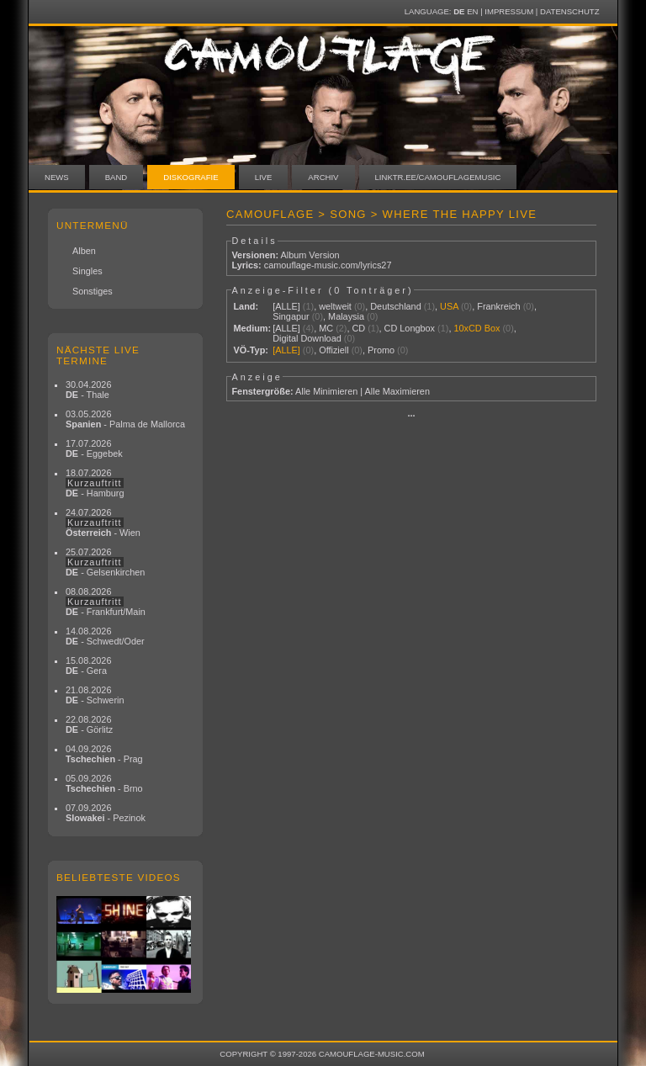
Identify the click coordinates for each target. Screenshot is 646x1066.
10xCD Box (476, 328)
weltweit (335, 306)
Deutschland (395, 306)
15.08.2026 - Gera (88, 665)
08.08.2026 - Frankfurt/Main (106, 601)
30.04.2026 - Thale (88, 389)
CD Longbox (409, 328)
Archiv (323, 177)
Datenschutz (569, 11)
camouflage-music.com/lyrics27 (328, 265)
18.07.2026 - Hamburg (95, 483)
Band (116, 177)
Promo (381, 350)
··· (411, 416)
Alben (84, 251)
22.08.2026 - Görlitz (89, 724)
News (57, 177)
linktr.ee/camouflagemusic (438, 177)
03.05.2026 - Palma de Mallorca (125, 419)
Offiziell (333, 350)
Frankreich (498, 306)
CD (358, 328)
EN (472, 11)
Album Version (309, 255)
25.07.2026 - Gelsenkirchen (105, 562)
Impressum (508, 11)
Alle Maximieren (397, 391)
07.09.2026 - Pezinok (106, 813)
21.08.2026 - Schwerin (95, 695)
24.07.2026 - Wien (103, 522)
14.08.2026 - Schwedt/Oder (105, 636)
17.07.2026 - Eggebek (94, 448)
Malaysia (346, 316)
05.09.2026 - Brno (104, 783)
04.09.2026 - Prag (104, 754)
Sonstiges (92, 291)
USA (449, 306)
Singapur (291, 316)
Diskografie (190, 177)
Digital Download (307, 338)
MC (326, 328)
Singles (87, 271)
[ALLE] (286, 306)
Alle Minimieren (326, 391)
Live (264, 177)
